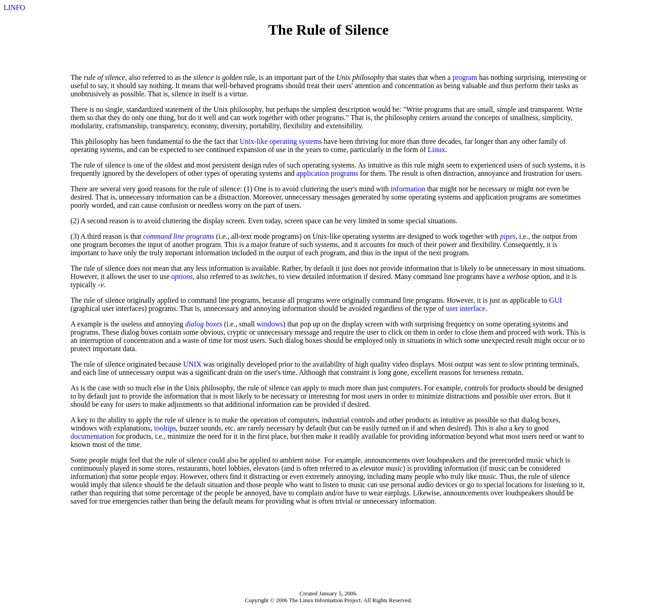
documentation (92, 436)
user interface (465, 308)
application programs (328, 173)
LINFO (14, 7)
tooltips (165, 428)
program (465, 77)
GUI (555, 300)
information (408, 189)
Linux (436, 149)
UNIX (192, 364)
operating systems (296, 141)
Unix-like (253, 141)
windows (270, 324)
